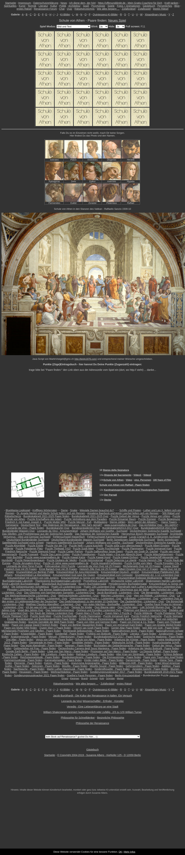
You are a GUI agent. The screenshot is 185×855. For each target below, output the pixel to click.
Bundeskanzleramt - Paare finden (81, 657)
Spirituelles (10, 5)
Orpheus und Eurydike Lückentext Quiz (98, 610)
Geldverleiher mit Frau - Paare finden (35, 648)
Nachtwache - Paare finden (29, 669)
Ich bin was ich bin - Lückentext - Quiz (47, 607)
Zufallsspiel (144, 8)
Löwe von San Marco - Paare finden (67, 651)
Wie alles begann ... (108, 8)
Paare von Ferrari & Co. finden (137, 621)
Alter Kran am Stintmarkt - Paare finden (138, 654)
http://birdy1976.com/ (86, 359)
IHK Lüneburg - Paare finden (57, 654)
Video (129, 480)
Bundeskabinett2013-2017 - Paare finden (117, 636)
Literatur (43, 5)
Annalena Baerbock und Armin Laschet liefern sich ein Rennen (122, 513)
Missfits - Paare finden (75, 666)
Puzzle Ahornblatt (15, 545)
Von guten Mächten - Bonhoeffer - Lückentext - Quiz (112, 604)
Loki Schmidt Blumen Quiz (155, 607)
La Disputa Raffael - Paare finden (159, 651)
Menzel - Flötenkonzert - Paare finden (69, 636)
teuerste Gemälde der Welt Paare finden (51, 621)
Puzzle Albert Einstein (157, 545)
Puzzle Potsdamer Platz (29, 548)
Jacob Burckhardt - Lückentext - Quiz (118, 592)
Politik (62, 5)
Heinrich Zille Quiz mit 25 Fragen (98, 569)
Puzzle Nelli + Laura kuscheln (86, 545)
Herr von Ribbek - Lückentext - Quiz (154, 595)
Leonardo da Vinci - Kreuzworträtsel (57, 530)
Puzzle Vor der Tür (56, 545)
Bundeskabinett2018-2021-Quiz (159, 527)
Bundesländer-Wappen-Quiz (18, 530)
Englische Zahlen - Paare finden (20, 654)
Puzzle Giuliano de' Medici (62, 560)
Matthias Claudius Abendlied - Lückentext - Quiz (53, 604)
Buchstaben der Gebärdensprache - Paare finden (122, 645)
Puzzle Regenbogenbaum (29, 560)
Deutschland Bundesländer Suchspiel (27, 539)
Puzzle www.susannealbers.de (42, 557)
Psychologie (98, 5)
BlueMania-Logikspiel (18, 510)
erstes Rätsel (24, 8)
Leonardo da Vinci (71, 701)
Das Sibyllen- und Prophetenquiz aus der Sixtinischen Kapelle (37, 533)
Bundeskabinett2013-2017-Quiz (120, 527)
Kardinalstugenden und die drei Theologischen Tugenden (136, 489)
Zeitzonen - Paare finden (46, 666)
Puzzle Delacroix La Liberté (120, 560)
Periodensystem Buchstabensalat (128, 583)
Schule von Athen (114, 480)
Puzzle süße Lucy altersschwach (123, 545)
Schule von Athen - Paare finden (93, 639)
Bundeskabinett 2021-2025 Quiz (90, 516)
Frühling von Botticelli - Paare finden (107, 633)
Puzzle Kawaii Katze (73, 557)
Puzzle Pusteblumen (84, 554)
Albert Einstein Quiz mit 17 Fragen (138, 569)
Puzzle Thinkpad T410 (58, 548)
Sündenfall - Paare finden (69, 633)
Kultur (53, 5)
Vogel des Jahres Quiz (30, 610)
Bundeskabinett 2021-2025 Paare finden (46, 516)
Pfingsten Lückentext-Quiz (22, 589)
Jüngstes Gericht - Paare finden (150, 669)
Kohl (102, 678)
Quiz (69, 8)
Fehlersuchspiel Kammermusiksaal (107, 536)
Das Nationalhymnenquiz (60, 610)
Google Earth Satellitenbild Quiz (134, 619)
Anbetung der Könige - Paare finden (134, 639)
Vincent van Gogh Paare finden (91, 627)
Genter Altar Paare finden (125, 627)
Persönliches (164, 5)
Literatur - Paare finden (143, 633)
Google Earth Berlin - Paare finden (25, 651)
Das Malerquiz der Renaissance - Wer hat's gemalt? (72, 525)
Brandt (84, 678)
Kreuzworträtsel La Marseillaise (33, 574)
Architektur (74, 5)
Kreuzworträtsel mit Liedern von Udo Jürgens (33, 577)
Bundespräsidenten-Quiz (86, 527)
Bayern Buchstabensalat (92, 583)
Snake (73, 510)
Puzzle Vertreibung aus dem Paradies (85, 519)
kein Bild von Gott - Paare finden (160, 627)
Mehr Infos (129, 851)
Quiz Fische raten (127, 607)
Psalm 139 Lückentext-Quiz (99, 586)
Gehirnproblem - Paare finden (142, 666)
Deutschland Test (30, 525)
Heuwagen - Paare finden (33, 671)
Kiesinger (74, 678)
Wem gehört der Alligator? (142, 522)
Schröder (110, 678)
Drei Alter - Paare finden (19, 639)
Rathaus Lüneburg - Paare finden (95, 654)
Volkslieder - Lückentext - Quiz (141, 598)
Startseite (10, 2)
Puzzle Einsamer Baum (122, 519)
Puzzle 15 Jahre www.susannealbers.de (65, 563)
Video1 (137, 475)
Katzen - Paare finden (56, 663)
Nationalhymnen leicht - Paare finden (133, 630)
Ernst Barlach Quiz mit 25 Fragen (58, 569)
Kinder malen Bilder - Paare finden (103, 660)
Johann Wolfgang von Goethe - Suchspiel (103, 530)
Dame (64, 510)
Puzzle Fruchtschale (107, 548)
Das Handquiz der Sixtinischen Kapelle (97, 533)
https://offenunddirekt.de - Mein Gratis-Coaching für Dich (130, 2)
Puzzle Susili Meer (83, 548)
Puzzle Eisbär (35, 545)
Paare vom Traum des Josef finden (163, 657)
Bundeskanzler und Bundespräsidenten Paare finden (46, 619)
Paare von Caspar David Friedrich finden (35, 624)
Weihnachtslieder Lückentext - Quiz (78, 595)
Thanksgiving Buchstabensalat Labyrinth (58, 580)
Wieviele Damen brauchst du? (97, 510)
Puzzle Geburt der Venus (125, 516)
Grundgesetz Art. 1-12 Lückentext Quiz (157, 574)
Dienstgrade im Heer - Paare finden (49, 642)
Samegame (12, 525)
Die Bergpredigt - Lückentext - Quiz (162, 592)
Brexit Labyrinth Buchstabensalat (20, 583)
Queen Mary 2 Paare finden (55, 627)
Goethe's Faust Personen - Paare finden (90, 675)
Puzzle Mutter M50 (55, 522)
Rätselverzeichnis (85, 8)
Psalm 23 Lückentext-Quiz (66, 586)
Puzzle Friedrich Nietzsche (146, 616)
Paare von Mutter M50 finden (20, 627)
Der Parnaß (110, 494)
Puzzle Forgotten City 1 (168, 563)
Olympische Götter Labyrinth (127, 580)
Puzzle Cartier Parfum (70, 551)
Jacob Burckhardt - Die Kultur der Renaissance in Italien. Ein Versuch (92, 695)
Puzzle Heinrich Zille (150, 560)
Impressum (24, 2)
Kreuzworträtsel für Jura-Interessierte (77, 572)
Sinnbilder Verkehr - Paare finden (91, 642)
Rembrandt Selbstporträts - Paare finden (86, 630)
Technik (32, 5)
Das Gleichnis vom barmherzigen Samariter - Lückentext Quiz (59, 592)
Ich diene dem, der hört (82, 2)
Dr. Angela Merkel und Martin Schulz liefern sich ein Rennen (51, 513)
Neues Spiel (117, 20)
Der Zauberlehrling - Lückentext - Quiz (142, 601)
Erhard (64, 678)
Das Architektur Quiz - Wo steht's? (158, 525)
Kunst (22, 5)
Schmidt (94, 678)
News (64, 2)
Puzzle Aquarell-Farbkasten (106, 563)
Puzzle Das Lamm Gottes (55, 554)
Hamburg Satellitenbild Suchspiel (65, 542)
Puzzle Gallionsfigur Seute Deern (104, 551)
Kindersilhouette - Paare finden (112, 669)
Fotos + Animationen (128, 5)
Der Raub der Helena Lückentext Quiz (51, 613)
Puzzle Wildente (143, 613)
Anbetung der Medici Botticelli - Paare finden (153, 648)
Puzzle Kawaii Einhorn (125, 557)
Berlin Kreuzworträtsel (127, 675)
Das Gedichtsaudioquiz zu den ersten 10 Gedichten (88, 601)
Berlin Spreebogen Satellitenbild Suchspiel (131, 539)
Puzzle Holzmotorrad (91, 560)
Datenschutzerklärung (45, 2)
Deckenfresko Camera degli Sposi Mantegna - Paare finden (92, 648)
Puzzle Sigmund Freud (43, 551)
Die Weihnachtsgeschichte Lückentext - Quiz (30, 595)
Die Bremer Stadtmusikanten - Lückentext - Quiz (66, 589)
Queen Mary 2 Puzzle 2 (118, 613)
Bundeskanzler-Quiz (57, 527)
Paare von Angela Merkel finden (163, 624)
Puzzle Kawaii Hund (99, 557)
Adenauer (174, 675)
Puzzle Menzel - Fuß (79, 522)
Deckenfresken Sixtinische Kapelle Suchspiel (155, 530)
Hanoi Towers (169, 522)
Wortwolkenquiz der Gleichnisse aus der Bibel (123, 589)
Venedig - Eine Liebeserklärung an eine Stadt (92, 706)
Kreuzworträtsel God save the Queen (74, 574)
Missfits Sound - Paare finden (106, 666)
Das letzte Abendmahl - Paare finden (41, 645)
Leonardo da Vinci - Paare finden (25, 527)
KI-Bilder (65, 14)
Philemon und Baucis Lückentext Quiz (145, 610)
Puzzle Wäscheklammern (158, 554)
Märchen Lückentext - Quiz (116, 595)
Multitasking (100, 522)
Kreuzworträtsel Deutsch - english (120, 572)
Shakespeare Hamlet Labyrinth (163, 580)
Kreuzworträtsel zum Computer (115, 574)
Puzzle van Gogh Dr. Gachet (141, 551)
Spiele (111, 5)
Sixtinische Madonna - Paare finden (163, 636)
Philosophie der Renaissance (92, 723)
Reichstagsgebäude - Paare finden (40, 657)
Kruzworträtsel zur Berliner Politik (35, 572)
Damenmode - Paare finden (141, 660)
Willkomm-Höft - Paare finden (136, 663)
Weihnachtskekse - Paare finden (69, 671)
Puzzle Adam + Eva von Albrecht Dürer (120, 554)
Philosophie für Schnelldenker (78, 717)
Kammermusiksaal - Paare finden (23, 660)
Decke (107, 499)
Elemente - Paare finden (28, 663)
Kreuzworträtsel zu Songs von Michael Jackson (88, 577)
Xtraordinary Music (155, 14)
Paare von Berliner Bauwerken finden (81, 624)
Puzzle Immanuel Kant (159, 548)
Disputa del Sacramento (117, 475)
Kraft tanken (171, 2)
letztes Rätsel (160, 8)
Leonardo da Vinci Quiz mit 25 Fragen (99, 566)
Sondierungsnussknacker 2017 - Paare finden (116, 671)
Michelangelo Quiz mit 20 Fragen (142, 566)
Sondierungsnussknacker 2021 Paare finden (39, 675)
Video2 (147, 475)
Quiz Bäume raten (105, 607)
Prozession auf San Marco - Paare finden (113, 651)
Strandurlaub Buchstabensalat (59, 583)
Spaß (86, 5)
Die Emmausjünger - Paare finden (121, 657)
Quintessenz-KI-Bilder (105, 14)
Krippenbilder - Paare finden (37, 633)
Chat (62, 8)
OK (120, 851)
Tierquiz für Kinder (81, 607)
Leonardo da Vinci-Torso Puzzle (24, 566)
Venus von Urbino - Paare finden (54, 639)
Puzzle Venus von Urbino (156, 516)
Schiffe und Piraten (130, 510)
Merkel (120, 678)
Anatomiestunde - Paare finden (28, 636)
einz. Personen (142, 480)
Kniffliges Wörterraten (44, 510)
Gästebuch (149, 5)
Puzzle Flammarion (133, 548)
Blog (176, 5)
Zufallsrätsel (128, 8)
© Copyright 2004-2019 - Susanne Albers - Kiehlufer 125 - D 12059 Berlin (99, 755)
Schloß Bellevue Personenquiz (96, 619)
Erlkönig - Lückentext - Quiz (51, 598)
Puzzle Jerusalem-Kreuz (27, 563)
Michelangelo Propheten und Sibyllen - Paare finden (31, 630)
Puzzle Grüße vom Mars (138, 563)
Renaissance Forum (45, 8)
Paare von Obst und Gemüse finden (97, 621)
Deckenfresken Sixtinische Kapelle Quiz (158, 542)
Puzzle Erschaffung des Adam (44, 519)
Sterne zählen (117, 522)
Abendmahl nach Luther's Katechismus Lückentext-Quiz (149, 586)
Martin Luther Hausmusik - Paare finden (69, 669)
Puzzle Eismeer (147, 519)
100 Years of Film (162, 480)
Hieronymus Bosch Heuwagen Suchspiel (144, 533)
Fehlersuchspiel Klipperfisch (69, 536)
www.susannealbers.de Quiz (120, 525)
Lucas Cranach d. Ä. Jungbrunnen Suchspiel (154, 536)
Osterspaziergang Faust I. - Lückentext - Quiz (95, 598)
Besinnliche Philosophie (110, 717)
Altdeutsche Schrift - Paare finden (131, 642)
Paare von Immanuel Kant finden (123, 624)
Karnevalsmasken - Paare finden (63, 660)
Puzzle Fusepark (28, 554)
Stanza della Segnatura (116, 470)
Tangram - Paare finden (78, 645)
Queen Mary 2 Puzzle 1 (89, 613)
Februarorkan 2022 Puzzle (60, 566)
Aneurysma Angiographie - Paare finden (94, 663)
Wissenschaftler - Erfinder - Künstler (103, 701)
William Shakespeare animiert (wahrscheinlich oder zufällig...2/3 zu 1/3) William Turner (92, 712)
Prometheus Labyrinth (95, 580)
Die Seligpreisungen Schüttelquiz (30, 586)
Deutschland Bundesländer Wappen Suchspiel (77, 539)
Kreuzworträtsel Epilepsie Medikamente (139, 577)
